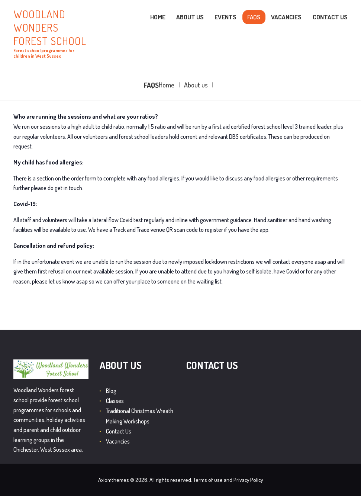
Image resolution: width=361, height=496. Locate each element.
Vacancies (118, 441)
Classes (115, 400)
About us (196, 85)
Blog (111, 390)
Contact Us (118, 431)
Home (166, 85)
